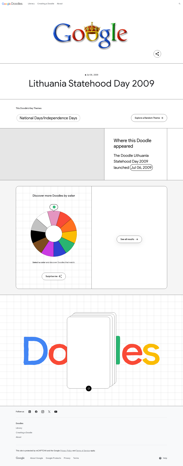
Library (31, 4)
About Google (36, 458)
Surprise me (54, 276)
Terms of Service (83, 451)
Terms (76, 458)
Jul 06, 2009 (141, 167)
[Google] (20, 458)
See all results (129, 239)
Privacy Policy (66, 451)
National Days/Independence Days (48, 118)
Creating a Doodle (45, 4)
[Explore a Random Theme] (149, 118)
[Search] (179, 4)
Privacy (67, 458)
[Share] (157, 54)
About (60, 4)
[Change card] (89, 388)
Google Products (53, 458)
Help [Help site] (163, 458)
